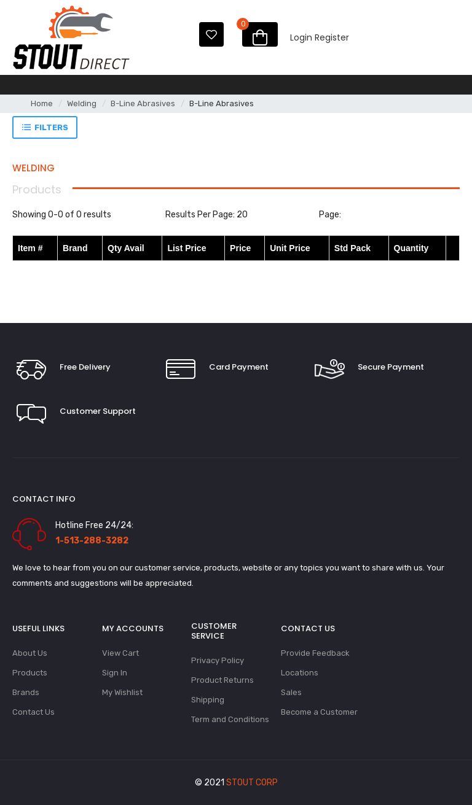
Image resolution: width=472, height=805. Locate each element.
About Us (29, 653)
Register (332, 37)
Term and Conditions (230, 719)
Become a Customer (319, 712)
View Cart (120, 653)
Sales (291, 692)
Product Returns (222, 680)
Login (301, 37)
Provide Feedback (315, 653)
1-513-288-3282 (91, 540)
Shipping (207, 699)
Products (29, 672)
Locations (299, 672)
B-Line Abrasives (143, 103)
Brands (25, 692)
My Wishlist (122, 692)
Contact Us (33, 712)
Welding (81, 103)
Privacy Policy (217, 660)
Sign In (114, 672)
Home (42, 103)
